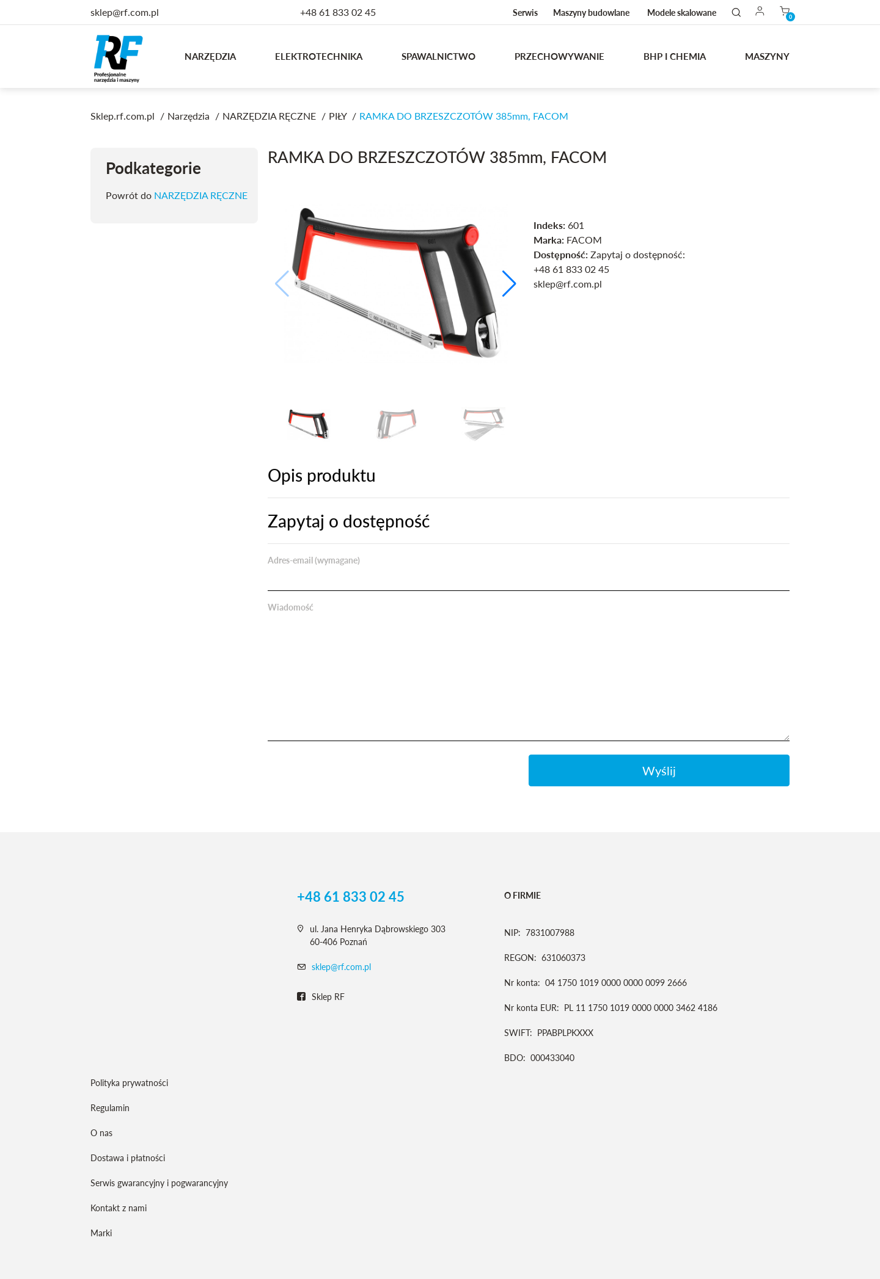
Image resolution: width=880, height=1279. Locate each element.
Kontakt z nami (118, 1208)
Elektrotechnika (318, 56)
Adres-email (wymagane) (314, 560)
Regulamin (110, 1108)
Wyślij (659, 770)
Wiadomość (291, 607)
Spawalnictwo (438, 56)
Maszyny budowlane (591, 12)
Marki (101, 1233)
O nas (101, 1133)
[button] (509, 283)
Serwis (525, 12)
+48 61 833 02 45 (338, 12)
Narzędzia (210, 56)
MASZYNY (767, 56)
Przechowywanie (559, 56)
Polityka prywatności (129, 1083)
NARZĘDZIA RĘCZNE (201, 195)
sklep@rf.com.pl (341, 967)
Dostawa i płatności (127, 1158)
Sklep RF (321, 997)
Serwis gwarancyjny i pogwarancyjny (159, 1183)
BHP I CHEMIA (675, 56)
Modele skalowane (681, 12)
